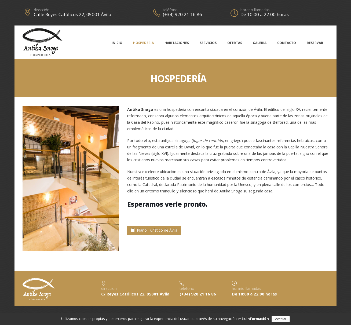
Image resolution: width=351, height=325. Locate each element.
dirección (41, 10)
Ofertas (234, 43)
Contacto (286, 43)
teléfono (170, 10)
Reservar (315, 43)
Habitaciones (176, 43)
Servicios (208, 43)
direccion (109, 288)
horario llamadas (255, 10)
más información (253, 318)
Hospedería (143, 43)
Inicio (117, 43)
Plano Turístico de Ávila (154, 230)
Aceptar (280, 319)
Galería (259, 43)
